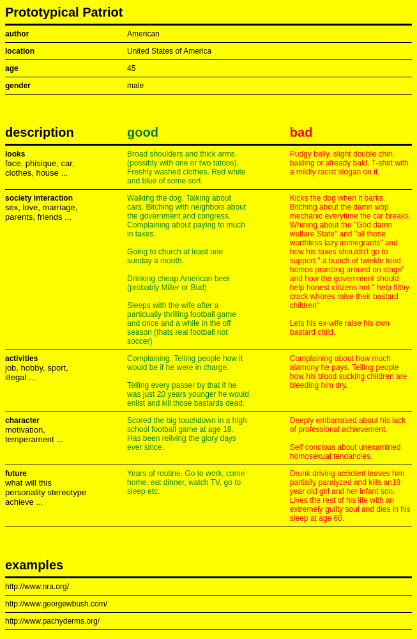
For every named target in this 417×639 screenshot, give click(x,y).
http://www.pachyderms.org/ (52, 621)
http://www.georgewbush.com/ (56, 603)
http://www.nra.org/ (37, 586)
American (143, 33)
